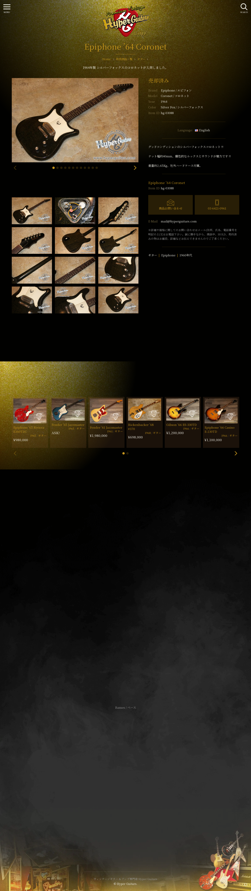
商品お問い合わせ (170, 208)
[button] (53, 168)
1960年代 (186, 255)
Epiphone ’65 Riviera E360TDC (28, 429)
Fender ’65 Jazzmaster (68, 425)
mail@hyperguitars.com (179, 221)
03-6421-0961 (217, 208)
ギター (152, 255)
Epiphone (176, 90)
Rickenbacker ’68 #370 (141, 427)
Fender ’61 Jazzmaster (106, 427)
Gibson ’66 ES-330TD (181, 425)
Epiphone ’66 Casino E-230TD (220, 429)
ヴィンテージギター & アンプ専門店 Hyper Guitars (125, 879)
